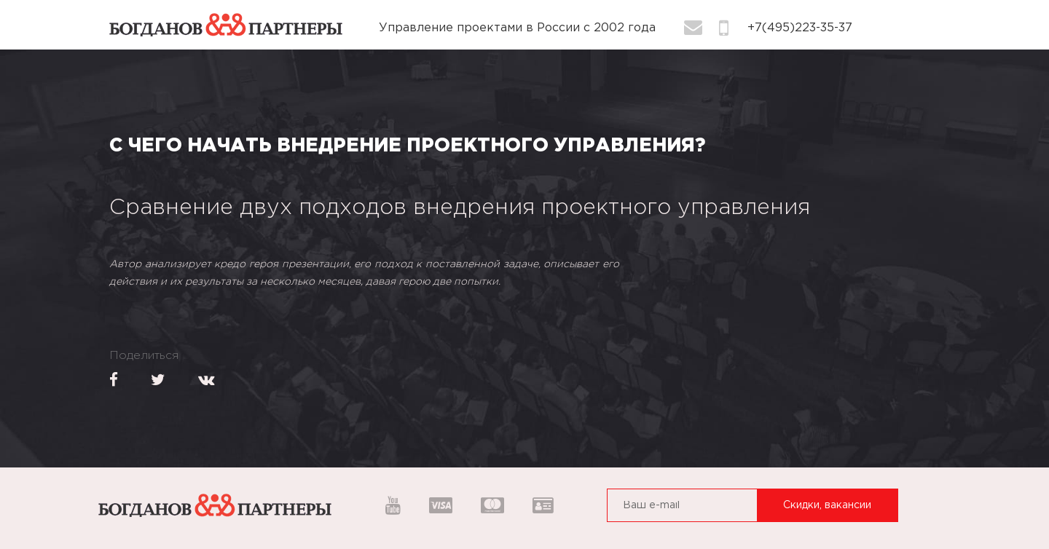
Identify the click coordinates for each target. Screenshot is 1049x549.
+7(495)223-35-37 (799, 28)
